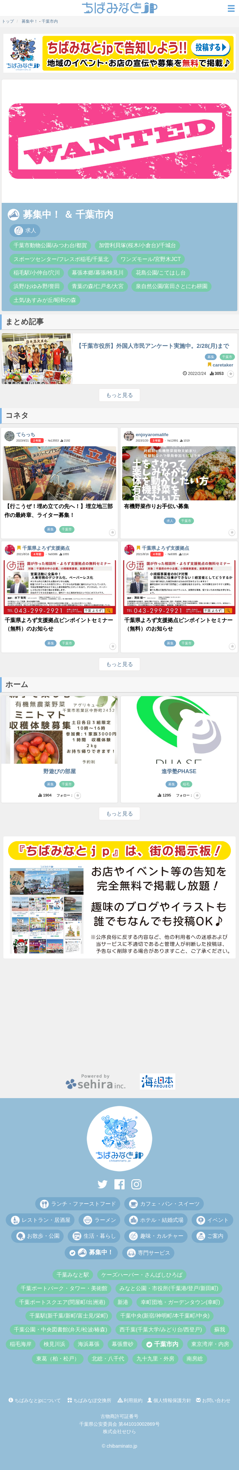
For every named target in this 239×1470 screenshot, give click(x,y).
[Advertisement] (119, 1016)
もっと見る (119, 395)
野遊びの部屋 (59, 771)
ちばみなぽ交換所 (89, 1400)
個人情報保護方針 (169, 1400)
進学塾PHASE (178, 771)
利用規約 (130, 1400)
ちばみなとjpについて (34, 1400)
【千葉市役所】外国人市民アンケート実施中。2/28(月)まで (152, 346)
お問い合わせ (213, 1400)
